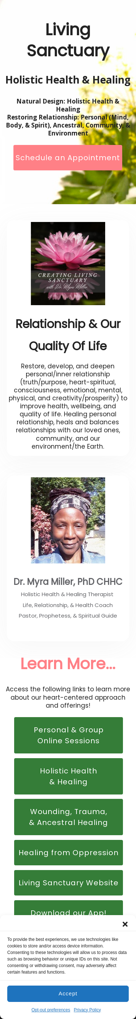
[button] (125, 924)
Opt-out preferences (51, 1009)
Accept (68, 993)
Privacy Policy (87, 1009)
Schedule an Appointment (68, 158)
